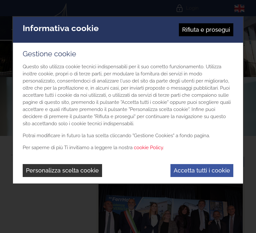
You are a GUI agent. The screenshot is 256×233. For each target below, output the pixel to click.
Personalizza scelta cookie (62, 170)
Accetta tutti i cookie (202, 170)
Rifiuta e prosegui (206, 29)
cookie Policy (148, 147)
